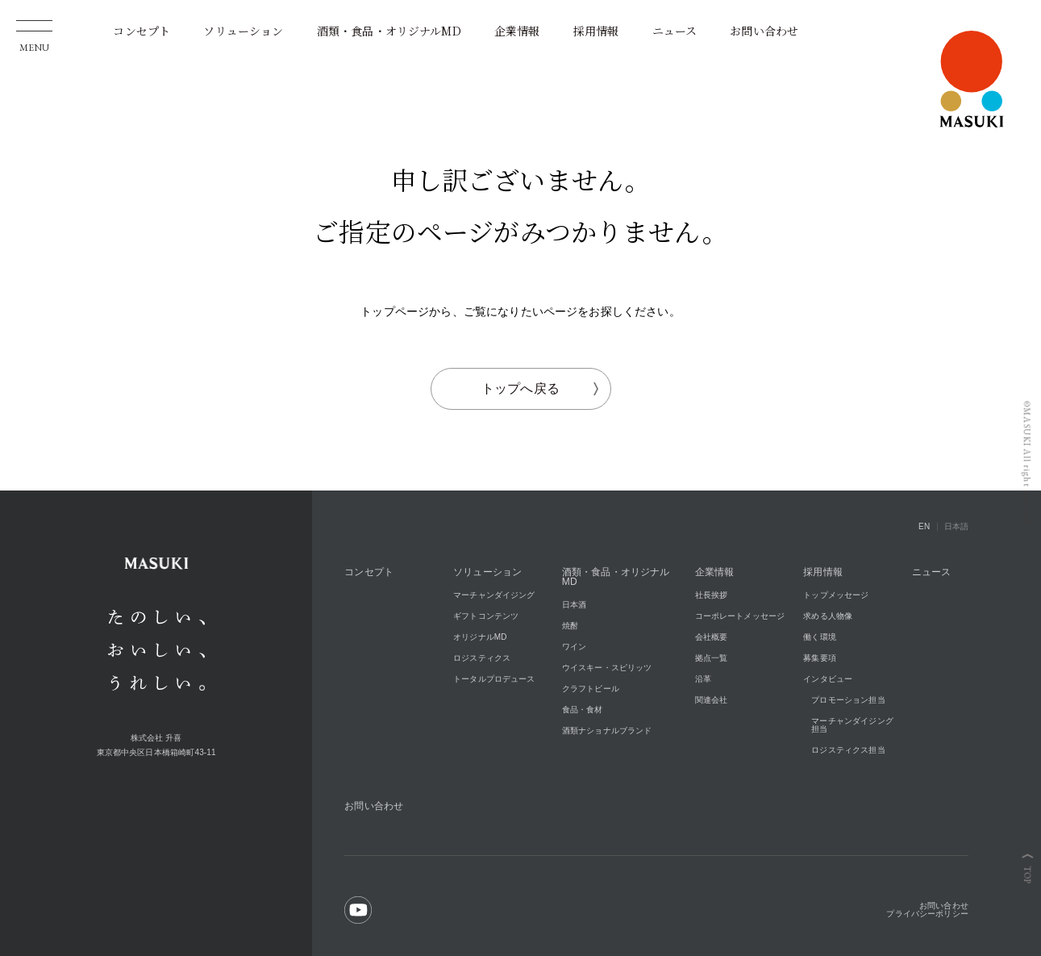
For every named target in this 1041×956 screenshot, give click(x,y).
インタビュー (827, 678)
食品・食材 (582, 709)
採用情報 (596, 31)
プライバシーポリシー (927, 914)
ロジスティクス (481, 657)
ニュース (674, 31)
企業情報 (517, 31)
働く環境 (819, 636)
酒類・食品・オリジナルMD (389, 31)
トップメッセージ (835, 595)
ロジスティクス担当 (848, 749)
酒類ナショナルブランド (607, 730)
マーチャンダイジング (494, 595)
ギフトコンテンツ (485, 616)
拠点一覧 (711, 657)
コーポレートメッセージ (740, 616)
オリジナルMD (480, 636)
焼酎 (570, 625)
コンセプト (141, 31)
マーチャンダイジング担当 (852, 724)
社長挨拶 (711, 595)
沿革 (703, 678)
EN (924, 526)
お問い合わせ (764, 31)
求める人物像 (827, 616)
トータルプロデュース (494, 678)
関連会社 (711, 699)
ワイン (574, 646)
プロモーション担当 (848, 699)
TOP (1027, 875)
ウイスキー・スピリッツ (607, 667)
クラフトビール (590, 688)
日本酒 (574, 604)
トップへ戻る (539, 388)
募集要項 (819, 657)
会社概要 (711, 636)
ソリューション (243, 31)
